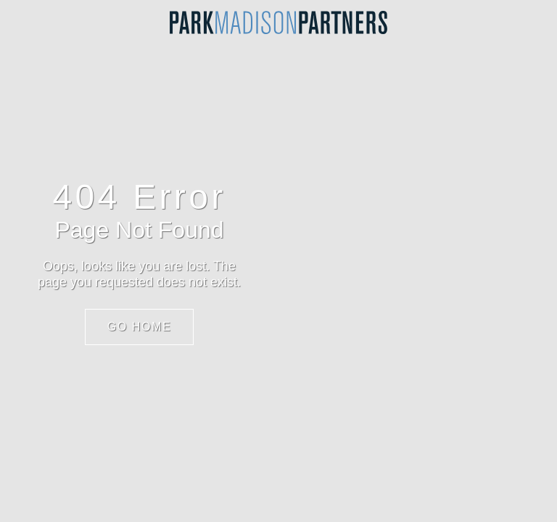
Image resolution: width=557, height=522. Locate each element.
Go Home (139, 326)
